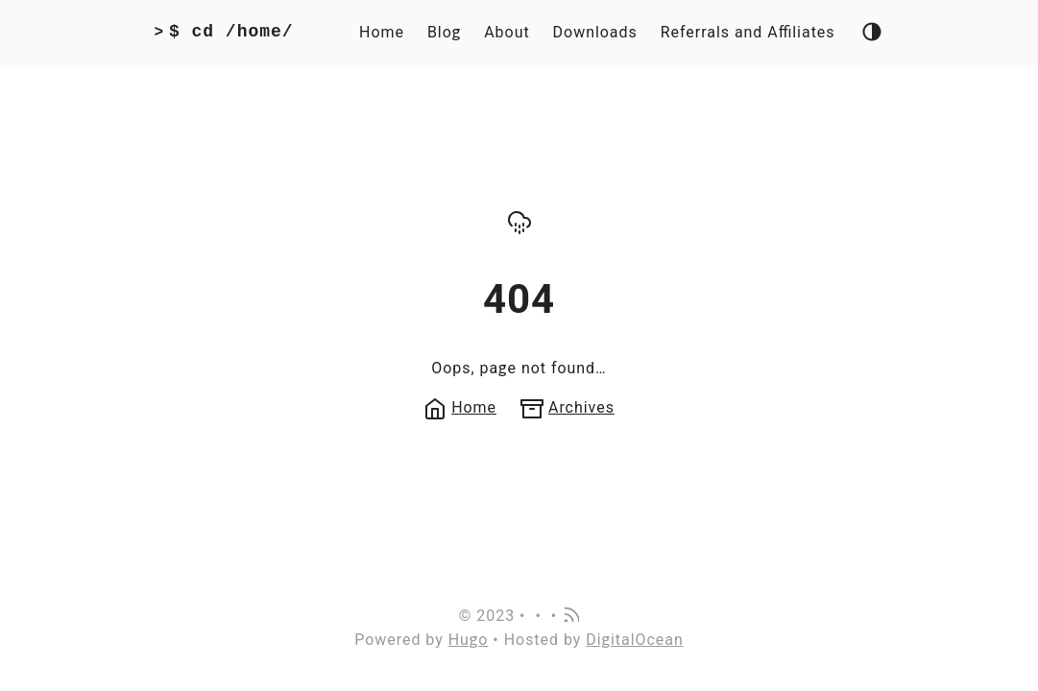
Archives (567, 407)
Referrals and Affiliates (748, 32)
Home (381, 32)
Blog (444, 32)
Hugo (468, 640)
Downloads (595, 32)
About (506, 32)
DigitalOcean (635, 640)
